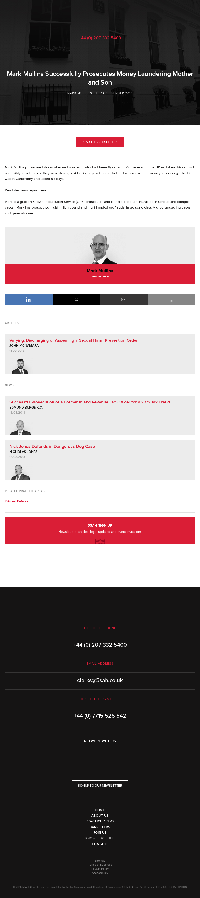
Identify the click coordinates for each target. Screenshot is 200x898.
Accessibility (100, 873)
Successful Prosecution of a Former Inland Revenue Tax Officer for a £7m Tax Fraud (89, 402)
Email (124, 299)
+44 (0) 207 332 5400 (100, 37)
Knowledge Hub (100, 838)
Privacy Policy (100, 869)
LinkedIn (29, 299)
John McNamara (24, 346)
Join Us (100, 833)
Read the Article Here (100, 142)
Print (171, 299)
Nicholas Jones (23, 452)
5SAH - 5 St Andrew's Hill (100, 15)
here (42, 190)
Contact (100, 844)
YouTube (113, 753)
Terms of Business (100, 865)
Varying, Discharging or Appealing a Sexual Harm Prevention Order (73, 340)
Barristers (100, 827)
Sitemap (100, 861)
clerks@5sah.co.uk (100, 680)
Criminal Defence (16, 501)
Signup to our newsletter (100, 786)
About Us (100, 815)
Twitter (100, 753)
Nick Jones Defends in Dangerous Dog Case (52, 446)
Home (100, 810)
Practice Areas (100, 821)
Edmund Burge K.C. (26, 407)
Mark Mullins (79, 93)
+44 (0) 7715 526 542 (100, 716)
